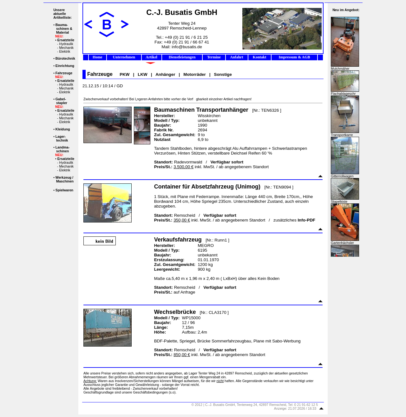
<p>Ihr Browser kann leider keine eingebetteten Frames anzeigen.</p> (345, 130)
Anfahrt (236, 57)
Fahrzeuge (64, 73)
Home (97, 57)
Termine (214, 57)
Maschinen (65, 181)
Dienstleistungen (182, 57)
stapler (61, 103)
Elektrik (64, 51)
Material (62, 32)
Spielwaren (64, 190)
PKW (124, 74)
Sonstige (223, 74)
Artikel (151, 57)
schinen (62, 151)
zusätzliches (294, 220)
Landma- (62, 147)
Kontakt (259, 57)
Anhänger (165, 74)
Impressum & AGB (294, 57)
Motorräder (194, 74)
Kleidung (63, 129)
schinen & (64, 28)
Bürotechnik (65, 58)
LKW (142, 74)
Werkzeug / (64, 177)
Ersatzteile (65, 40)
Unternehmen (124, 57)
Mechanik (66, 48)
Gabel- (61, 99)
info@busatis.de (187, 46)
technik (62, 140)
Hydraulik (66, 44)
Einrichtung (65, 66)
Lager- (61, 136)
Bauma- (62, 25)
